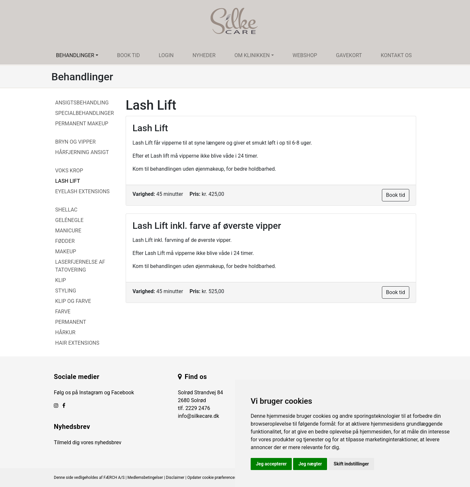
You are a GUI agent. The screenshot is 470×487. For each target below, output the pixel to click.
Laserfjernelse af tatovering (80, 266)
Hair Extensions (77, 343)
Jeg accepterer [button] (271, 463)
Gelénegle (69, 220)
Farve (62, 311)
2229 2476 (197, 408)
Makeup (65, 251)
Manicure (68, 231)
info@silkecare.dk (198, 416)
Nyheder (204, 55)
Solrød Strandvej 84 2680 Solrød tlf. (200, 400)
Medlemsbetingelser (145, 477)
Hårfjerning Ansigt (82, 152)
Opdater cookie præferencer (211, 477)
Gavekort (349, 55)
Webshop (304, 55)
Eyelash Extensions (82, 191)
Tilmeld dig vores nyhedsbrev (87, 442)
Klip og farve (73, 301)
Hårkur (65, 332)
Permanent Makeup (81, 123)
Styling (65, 291)
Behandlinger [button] (75, 55)
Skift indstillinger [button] (351, 463)
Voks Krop (69, 170)
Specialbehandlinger (84, 113)
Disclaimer (175, 477)
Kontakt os (396, 55)
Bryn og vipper (75, 142)
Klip (60, 280)
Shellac (66, 210)
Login (166, 55)
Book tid (128, 55)
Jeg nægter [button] (310, 463)
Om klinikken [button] (252, 55)
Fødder (65, 241)
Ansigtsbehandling (82, 103)
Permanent (70, 322)
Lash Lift (67, 181)
